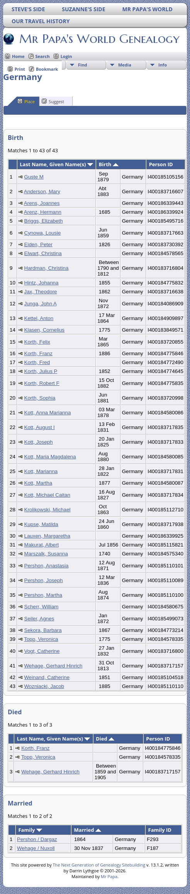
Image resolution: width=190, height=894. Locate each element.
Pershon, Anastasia (46, 566)
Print (20, 69)
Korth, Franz (38, 353)
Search (43, 56)
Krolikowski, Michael (47, 510)
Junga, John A (40, 304)
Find (82, 65)
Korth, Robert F (41, 383)
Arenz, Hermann (42, 212)
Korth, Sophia (40, 398)
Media (124, 65)
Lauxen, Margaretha (47, 536)
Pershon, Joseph (43, 580)
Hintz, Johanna (41, 283)
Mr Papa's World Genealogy (99, 38)
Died (105, 738)
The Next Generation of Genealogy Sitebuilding (99, 865)
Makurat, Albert (41, 545)
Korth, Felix (37, 342)
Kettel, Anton (39, 318)
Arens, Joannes (42, 203)
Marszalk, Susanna (46, 554)
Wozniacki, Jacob (44, 686)
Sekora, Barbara (43, 630)
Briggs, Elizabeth (43, 221)
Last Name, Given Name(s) (56, 164)
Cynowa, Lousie (42, 233)
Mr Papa (109, 876)
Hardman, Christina (46, 268)
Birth (109, 164)
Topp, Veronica (41, 639)
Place (26, 101)
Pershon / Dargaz (37, 839)
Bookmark (47, 69)
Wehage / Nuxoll (36, 848)
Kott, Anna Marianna (47, 412)
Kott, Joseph (38, 442)
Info (162, 65)
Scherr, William (41, 607)
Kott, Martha (38, 483)
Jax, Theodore (40, 292)
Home (18, 56)
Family (30, 829)
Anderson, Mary (42, 191)
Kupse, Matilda (41, 524)
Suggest (53, 101)
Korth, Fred (37, 362)
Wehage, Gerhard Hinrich (53, 666)
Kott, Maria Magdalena (50, 457)
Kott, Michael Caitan (47, 495)
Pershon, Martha (43, 595)
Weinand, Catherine (47, 677)
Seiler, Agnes (39, 619)
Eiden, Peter (38, 244)
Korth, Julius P (41, 371)
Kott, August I (39, 427)
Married (87, 829)
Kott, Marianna (41, 471)
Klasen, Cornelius (44, 330)
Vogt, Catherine (42, 651)
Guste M (34, 177)
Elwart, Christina (43, 253)
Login (66, 56)
